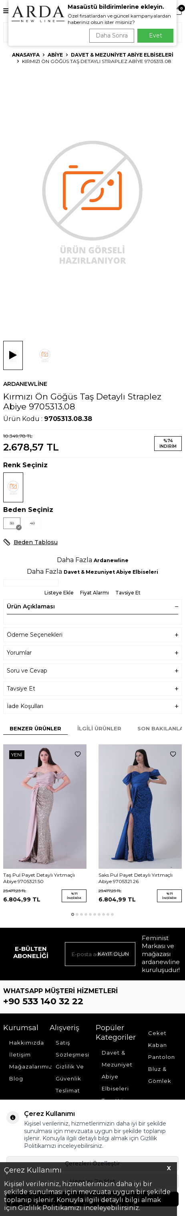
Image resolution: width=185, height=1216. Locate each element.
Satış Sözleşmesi (72, 1048)
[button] (72, 914)
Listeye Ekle (59, 593)
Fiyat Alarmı (94, 593)
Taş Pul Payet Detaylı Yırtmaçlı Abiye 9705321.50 (39, 878)
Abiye (55, 55)
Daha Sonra (112, 35)
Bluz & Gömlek (159, 1075)
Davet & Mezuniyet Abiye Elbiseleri (122, 55)
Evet (155, 35)
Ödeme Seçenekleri (92, 635)
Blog (16, 1078)
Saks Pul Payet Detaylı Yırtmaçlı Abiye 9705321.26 (136, 878)
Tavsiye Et (128, 593)
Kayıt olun (113, 953)
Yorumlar (92, 653)
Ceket (157, 1033)
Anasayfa (26, 55)
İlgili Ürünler (99, 728)
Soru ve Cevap (92, 671)
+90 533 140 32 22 (43, 1001)
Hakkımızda (26, 1042)
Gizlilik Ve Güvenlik (70, 1072)
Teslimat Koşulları (68, 1096)
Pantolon (161, 1057)
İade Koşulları (92, 706)
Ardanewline (25, 384)
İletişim (20, 1054)
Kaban (157, 1045)
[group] (92, 201)
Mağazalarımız (26, 1066)
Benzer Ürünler (35, 728)
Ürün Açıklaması (92, 606)
